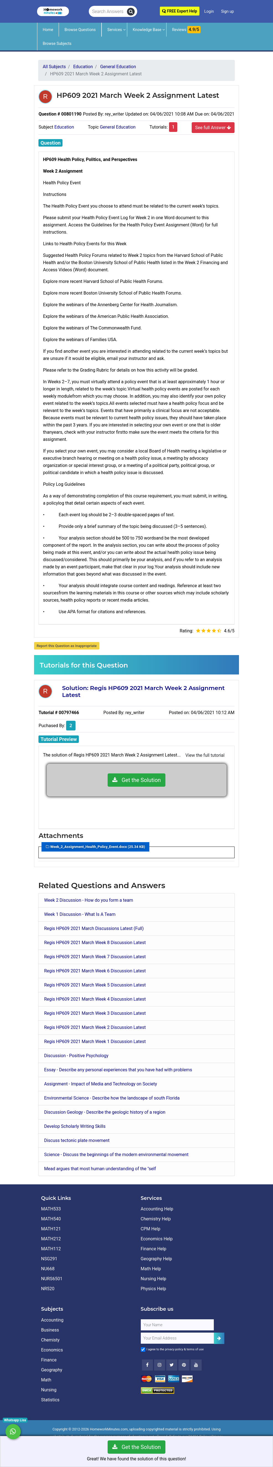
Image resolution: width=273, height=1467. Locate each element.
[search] (131, 11)
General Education (118, 127)
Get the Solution (136, 780)
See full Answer (213, 127)
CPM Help (150, 1228)
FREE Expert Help (179, 11)
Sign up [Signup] (227, 11)
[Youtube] (183, 1365)
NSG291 (49, 1258)
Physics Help (153, 1288)
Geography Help (156, 1258)
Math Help (151, 1268)
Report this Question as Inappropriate (67, 646)
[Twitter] (171, 1365)
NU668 (48, 1268)
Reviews (186, 29)
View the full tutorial (204, 755)
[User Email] (177, 1338)
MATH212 (51, 1238)
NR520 (47, 1288)
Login (209, 11)
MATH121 (51, 1228)
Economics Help (157, 1238)
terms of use (195, 1349)
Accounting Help (157, 1209)
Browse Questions (80, 29)
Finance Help (154, 1248)
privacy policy (174, 1349)
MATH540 (51, 1218)
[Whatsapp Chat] (13, 1431)
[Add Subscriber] (219, 1338)
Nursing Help (153, 1278)
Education (64, 127)
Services (114, 29)
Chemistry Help (156, 1218)
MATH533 (51, 1209)
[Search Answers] (108, 11)
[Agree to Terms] (143, 1349)
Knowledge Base (147, 29)
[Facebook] (147, 1365)
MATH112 (51, 1248)
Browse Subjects (57, 43)
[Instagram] (159, 1365)
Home (48, 29)
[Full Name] (177, 1324)
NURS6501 (52, 1278)
